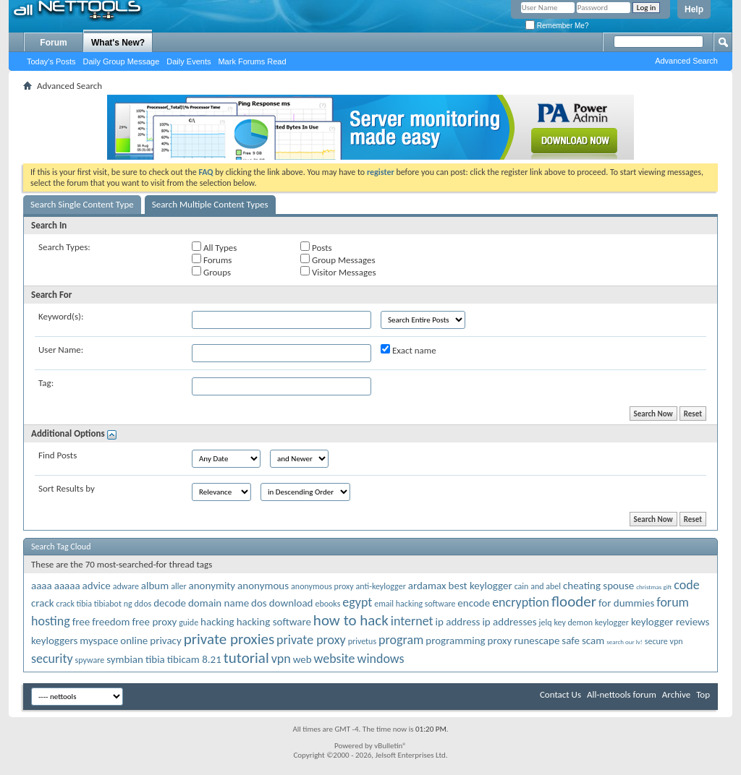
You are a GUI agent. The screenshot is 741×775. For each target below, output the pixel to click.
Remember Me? (556, 26)
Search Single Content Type (82, 204)
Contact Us (560, 694)
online (134, 640)
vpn (281, 659)
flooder (573, 601)
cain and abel (538, 586)
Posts (316, 247)
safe (571, 640)
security (52, 659)
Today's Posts (51, 61)
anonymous (263, 585)
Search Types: (64, 246)
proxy (500, 640)
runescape (536, 640)
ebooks (327, 604)
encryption (520, 602)
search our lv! (624, 642)
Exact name (408, 350)
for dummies (626, 602)
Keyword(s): (61, 316)
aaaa (41, 585)
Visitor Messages (338, 272)
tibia (155, 659)
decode (169, 602)
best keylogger (480, 585)
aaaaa (67, 585)
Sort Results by (66, 488)
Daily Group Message (121, 61)
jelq (545, 622)
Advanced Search (686, 60)
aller (178, 586)
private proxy (311, 640)
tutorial (246, 657)
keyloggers (54, 640)
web (302, 659)
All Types (214, 247)
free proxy (154, 621)
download (291, 602)
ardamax (427, 585)
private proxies (229, 639)
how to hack (351, 620)
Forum (53, 43)
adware (126, 586)
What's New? (118, 43)
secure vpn (664, 641)
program (400, 640)
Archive (676, 694)
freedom (111, 621)
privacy (165, 640)
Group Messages (337, 259)
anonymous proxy (322, 586)
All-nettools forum (621, 694)
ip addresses (509, 621)
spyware (90, 660)
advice (96, 585)
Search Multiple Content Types (210, 204)
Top (703, 694)
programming (455, 640)
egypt (357, 602)
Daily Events (188, 61)
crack (42, 602)
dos (259, 602)
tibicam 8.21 (194, 659)
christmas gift (654, 587)
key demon (573, 622)
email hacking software (414, 604)
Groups (211, 272)
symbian (124, 659)
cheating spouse (598, 585)
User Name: (60, 349)
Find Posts (57, 455)
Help (694, 9)
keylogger (612, 622)
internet (412, 621)
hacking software (274, 621)
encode (473, 602)
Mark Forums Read (252, 61)
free (81, 621)
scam (593, 640)
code (686, 585)
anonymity (212, 585)
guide (188, 622)
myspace (99, 640)
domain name (218, 602)
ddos (143, 604)
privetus (362, 641)
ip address (458, 621)
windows (381, 659)
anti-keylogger (381, 586)
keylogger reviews (670, 621)
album (155, 585)
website (334, 659)
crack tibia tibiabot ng (94, 604)
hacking (217, 621)
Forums (212, 259)
